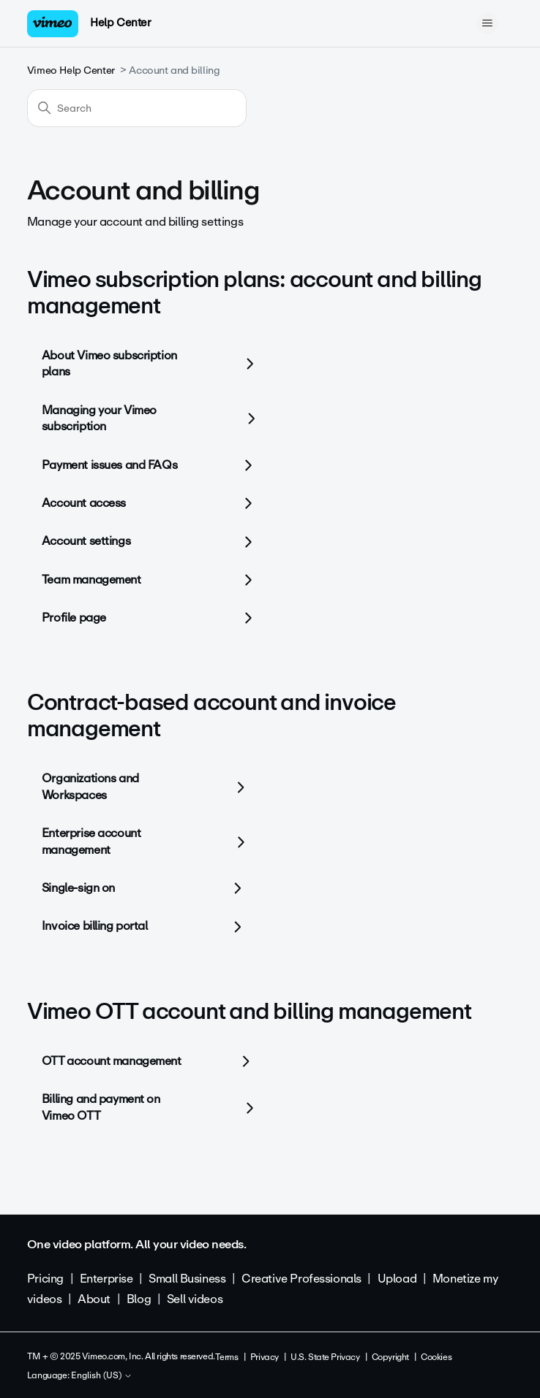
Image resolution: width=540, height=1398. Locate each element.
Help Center (120, 23)
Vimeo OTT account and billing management (249, 1011)
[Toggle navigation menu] (487, 23)
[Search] (137, 108)
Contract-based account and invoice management (211, 715)
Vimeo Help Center (71, 70)
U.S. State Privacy (324, 1357)
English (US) (101, 1376)
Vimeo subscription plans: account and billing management (254, 292)
